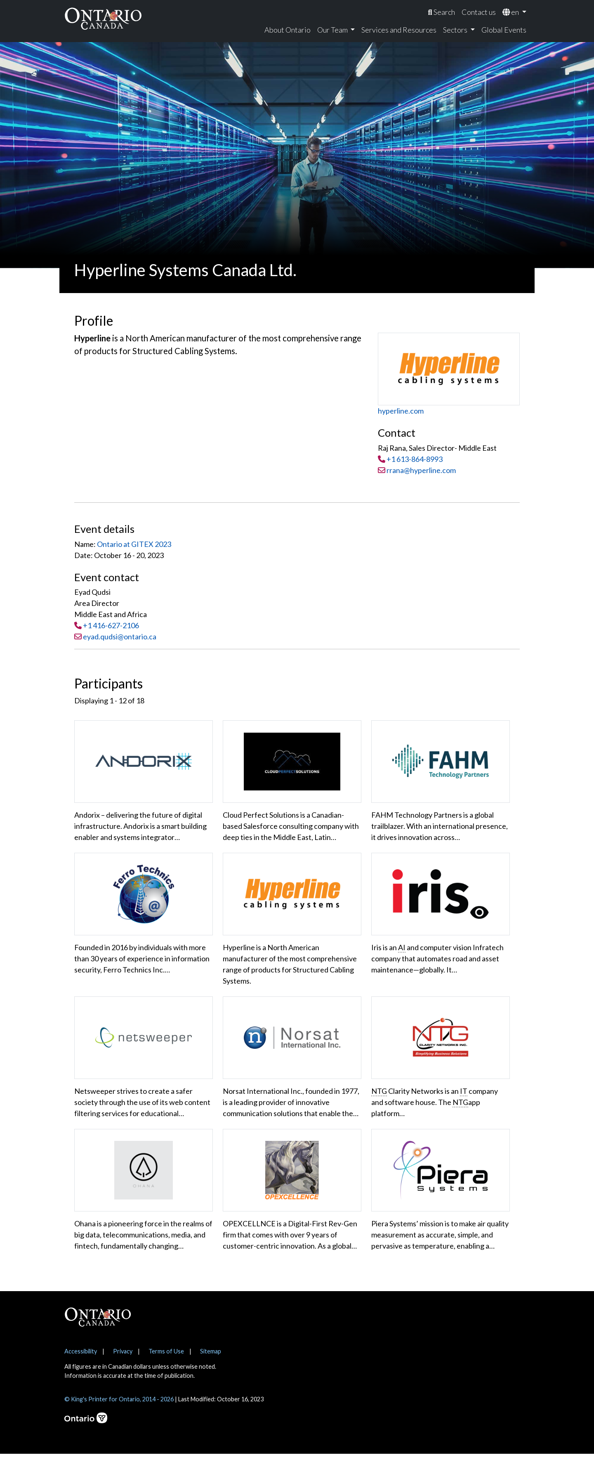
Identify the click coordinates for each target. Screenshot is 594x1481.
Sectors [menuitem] (456, 29)
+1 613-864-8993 (415, 459)
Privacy (122, 1378)
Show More (100, 1278)
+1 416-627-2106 (111, 625)
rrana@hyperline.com (417, 470)
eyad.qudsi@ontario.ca (119, 636)
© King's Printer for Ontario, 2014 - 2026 (119, 1426)
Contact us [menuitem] (479, 12)
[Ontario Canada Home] (103, 18)
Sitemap (210, 1378)
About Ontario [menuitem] (287, 29)
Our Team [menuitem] (333, 29)
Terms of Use (166, 1378)
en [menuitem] (511, 12)
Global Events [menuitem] (503, 29)
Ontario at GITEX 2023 (134, 544)
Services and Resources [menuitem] (398, 29)
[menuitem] (441, 12)
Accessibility (80, 1378)
